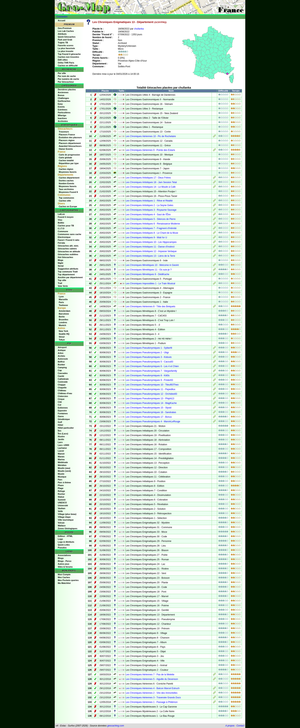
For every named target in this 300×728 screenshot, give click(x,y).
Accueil (61, 20)
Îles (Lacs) (63, 433)
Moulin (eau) (64, 468)
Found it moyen (65, 217)
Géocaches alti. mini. (68, 246)
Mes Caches (64, 577)
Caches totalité (66, 160)
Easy (60, 104)
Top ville (62, 280)
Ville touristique (65, 520)
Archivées (63, 121)
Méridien (62, 465)
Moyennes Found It (68, 192)
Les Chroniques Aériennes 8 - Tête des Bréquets (150, 306)
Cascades (63, 373)
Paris (61, 302)
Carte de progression (69, 155)
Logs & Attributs (66, 542)
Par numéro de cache (68, 79)
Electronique (64, 237)
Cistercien (63, 396)
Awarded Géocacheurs (70, 146)
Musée (61, 474)
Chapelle (62, 387)
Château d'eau (65, 393)
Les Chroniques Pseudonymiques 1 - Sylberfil (149, 348)
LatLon (61, 214)
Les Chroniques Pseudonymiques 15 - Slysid (148, 407)
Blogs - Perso (64, 561)
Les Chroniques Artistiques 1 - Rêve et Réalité (149, 200)
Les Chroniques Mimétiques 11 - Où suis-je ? (149, 269)
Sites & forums (65, 567)
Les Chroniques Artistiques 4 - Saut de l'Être (148, 214)
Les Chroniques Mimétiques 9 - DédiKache (147, 274)
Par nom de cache (67, 76)
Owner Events (66, 149)
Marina (61, 459)
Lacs (60, 442)
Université (63, 505)
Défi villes (63, 60)
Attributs (62, 34)
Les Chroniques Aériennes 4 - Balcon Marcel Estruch (152, 688)
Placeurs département (70, 143)
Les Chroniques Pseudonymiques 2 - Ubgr (147, 352)
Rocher (61, 494)
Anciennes (63, 92)
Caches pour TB (66, 225)
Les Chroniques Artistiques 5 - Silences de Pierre (151, 219)
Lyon (61, 296)
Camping (62, 367)
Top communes (66, 198)
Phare (61, 485)
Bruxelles (63, 319)
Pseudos (62, 547)
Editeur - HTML (65, 536)
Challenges (63, 98)
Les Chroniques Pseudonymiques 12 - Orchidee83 (151, 394)
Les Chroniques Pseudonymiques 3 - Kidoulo (149, 357)
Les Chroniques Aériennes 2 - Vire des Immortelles (152, 693)
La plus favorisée (66, 48)
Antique (62, 350)
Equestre (62, 410)
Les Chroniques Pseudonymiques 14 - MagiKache (151, 403)
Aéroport (62, 347)
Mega (60, 260)
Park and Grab (65, 40)
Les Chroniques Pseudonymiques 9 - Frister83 (149, 380)
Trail (60, 283)
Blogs (61, 558)
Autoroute (63, 359)
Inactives (62, 118)
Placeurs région (67, 140)
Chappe (61, 385)
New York (63, 331)
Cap (60, 370)
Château (62, 390)
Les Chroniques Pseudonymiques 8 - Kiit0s (148, 375)
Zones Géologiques (67, 528)
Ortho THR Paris (66, 63)
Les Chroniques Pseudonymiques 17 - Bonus (149, 417)
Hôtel (60, 425)
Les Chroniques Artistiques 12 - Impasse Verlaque (151, 251)
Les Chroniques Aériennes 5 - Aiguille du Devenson (152, 679)
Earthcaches (64, 101)
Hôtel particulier (66, 428)
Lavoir (61, 451)
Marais (61, 456)
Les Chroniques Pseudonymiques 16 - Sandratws (151, 412)
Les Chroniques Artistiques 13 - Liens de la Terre (150, 256)
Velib (60, 511)
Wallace (62, 525)
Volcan (61, 523)
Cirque (61, 399)
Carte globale (65, 157)
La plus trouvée (65, 51)
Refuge (61, 491)
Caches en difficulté (68, 65)
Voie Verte (63, 286)
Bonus (61, 95)
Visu (60, 220)
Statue (61, 497)
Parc (60, 479)
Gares (61, 416)
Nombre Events (66, 183)
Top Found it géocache (69, 54)
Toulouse (63, 305)
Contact (240, 725)
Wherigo (62, 115)
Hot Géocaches (65, 257)
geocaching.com (115, 725)
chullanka (139, 28)
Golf (60, 422)
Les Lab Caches (66, 31)
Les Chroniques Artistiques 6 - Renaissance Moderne (153, 223)
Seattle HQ (64, 334)
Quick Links (64, 545)
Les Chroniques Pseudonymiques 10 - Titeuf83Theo (152, 384)
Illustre (61, 436)
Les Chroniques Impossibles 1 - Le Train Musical (150, 283)
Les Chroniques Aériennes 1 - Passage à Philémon (152, 702)
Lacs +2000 (63, 445)
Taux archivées (66, 189)
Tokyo (62, 340)
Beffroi (61, 362)
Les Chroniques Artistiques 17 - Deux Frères (148, 177)
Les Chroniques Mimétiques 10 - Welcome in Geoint (152, 265)
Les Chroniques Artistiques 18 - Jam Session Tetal (151, 182)
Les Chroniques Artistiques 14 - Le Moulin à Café (151, 187)
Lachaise (62, 448)
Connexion (62, 16)
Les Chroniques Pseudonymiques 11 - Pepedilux (150, 389)
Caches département (69, 178)
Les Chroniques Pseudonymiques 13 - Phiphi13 (150, 398)
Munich (62, 325)
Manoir (61, 454)
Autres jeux (63, 564)
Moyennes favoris (68, 172)
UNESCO (62, 502)
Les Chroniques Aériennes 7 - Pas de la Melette (150, 674)
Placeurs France (67, 134)
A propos (230, 725)
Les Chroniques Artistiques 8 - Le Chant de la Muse (152, 233)
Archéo (61, 356)
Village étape (64, 517)
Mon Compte (64, 574)
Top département (66, 274)
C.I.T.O (61, 228)
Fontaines (63, 413)
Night (60, 263)
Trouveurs (64, 132)
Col (59, 405)
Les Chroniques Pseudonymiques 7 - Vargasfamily (151, 371)
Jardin (61, 439)
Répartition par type (69, 163)
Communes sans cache (69, 234)
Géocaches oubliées (68, 254)
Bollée (61, 223)
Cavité (61, 376)
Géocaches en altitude (69, 251)
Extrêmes (62, 109)
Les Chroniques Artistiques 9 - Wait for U (146, 237)
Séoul (61, 337)
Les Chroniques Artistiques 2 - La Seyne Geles (149, 205)
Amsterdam (64, 311)
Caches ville (65, 201)
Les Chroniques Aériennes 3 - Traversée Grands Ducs (153, 697)
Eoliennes (63, 408)
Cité (60, 402)
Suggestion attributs (68, 269)
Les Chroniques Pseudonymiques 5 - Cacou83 (149, 361)
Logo (60, 539)
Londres (63, 322)
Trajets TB (63, 42)
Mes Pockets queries (68, 580)
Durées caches (66, 180)
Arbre (60, 353)
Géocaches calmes (67, 248)
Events (61, 107)
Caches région (66, 169)
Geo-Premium (65, 28)
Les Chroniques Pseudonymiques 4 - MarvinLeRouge (153, 421)
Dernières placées (67, 89)
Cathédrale (63, 379)
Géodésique (64, 419)
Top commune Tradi (68, 271)
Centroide (63, 382)
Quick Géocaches (66, 37)
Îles (59, 431)
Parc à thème (64, 482)
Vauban (61, 508)
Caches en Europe (68, 206)
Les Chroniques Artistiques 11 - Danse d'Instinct (150, 246)
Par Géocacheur (66, 82)
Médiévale (63, 462)
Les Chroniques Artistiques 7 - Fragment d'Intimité (151, 228)
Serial (61, 266)
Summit (61, 500)
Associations (64, 555)
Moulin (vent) (64, 471)
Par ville (62, 73)
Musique (62, 477)
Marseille (63, 299)
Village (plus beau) (67, 514)
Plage (60, 488)
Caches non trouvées (68, 57)
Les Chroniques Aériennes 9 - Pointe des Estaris (150, 150)
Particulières (64, 112)
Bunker (61, 364)
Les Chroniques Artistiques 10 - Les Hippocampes (151, 242)
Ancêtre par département (70, 277)
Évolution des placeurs (70, 137)
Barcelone (64, 314)
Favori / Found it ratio (68, 240)
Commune (63, 231)
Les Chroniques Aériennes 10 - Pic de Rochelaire (151, 136)
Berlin (62, 317)
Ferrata (61, 243)
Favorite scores (65, 45)
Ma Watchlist (64, 583)
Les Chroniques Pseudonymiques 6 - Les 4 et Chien (152, 366)
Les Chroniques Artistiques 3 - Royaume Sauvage (151, 210)
